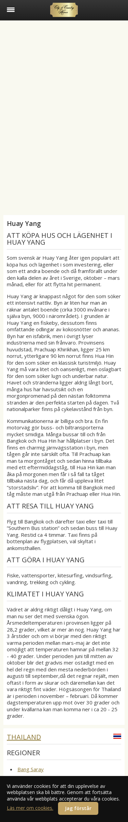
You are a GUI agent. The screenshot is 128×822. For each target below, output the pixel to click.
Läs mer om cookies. (30, 808)
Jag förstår (78, 808)
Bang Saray (30, 769)
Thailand (24, 737)
